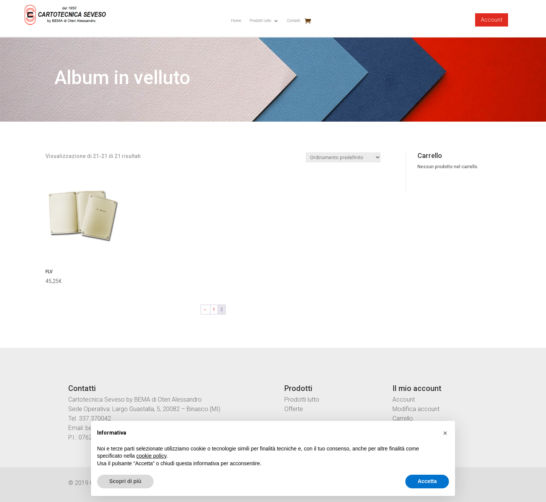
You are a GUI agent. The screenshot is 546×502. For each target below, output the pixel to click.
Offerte (293, 409)
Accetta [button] (427, 481)
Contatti (293, 21)
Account (491, 19)
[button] (445, 433)
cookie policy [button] (151, 456)
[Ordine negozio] (343, 157)
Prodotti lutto (260, 21)
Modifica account (415, 409)
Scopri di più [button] (125, 481)
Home (236, 21)
